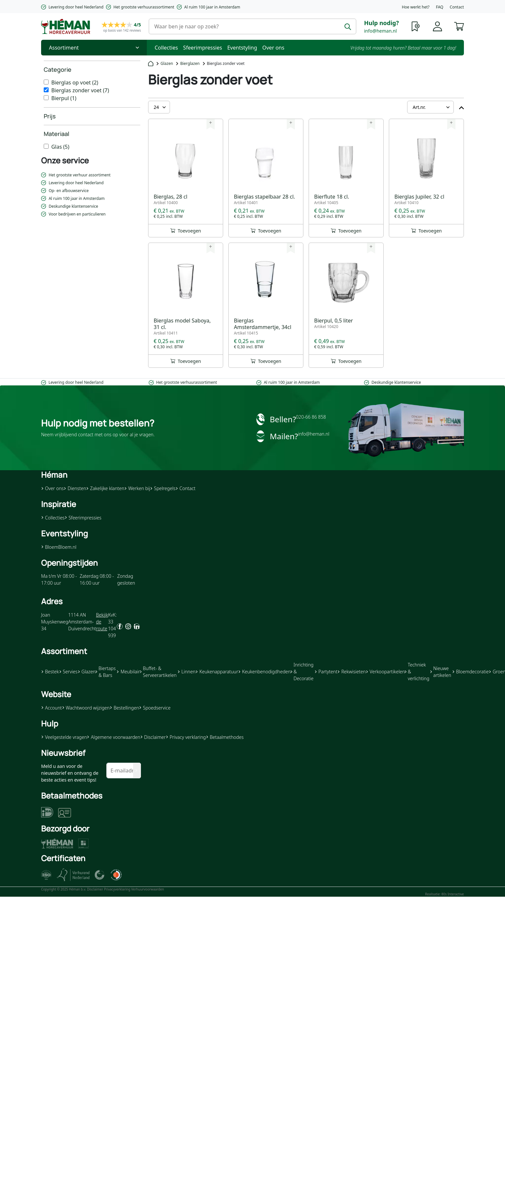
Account (51, 708)
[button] (459, 25)
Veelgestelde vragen (64, 737)
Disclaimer (153, 737)
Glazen (167, 63)
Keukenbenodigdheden (264, 671)
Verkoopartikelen (385, 671)
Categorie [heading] (57, 69)
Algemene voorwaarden (113, 737)
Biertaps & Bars (106, 671)
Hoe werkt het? (416, 7)
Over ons (273, 47)
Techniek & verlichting (417, 671)
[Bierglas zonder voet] (46, 89)
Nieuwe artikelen (440, 671)
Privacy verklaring (186, 737)
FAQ (439, 7)
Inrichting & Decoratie (302, 671)
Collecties (166, 47)
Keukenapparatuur (216, 671)
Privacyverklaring (117, 889)
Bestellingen (124, 708)
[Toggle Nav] (94, 48)
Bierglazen (190, 63)
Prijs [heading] (50, 116)
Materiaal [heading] (56, 134)
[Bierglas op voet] (46, 82)
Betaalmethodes (225, 737)
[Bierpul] (46, 97)
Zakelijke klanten (105, 488)
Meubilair (128, 671)
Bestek (50, 671)
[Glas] (46, 146)
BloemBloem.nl (58, 547)
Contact (457, 7)
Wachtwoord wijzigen (86, 708)
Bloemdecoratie (470, 671)
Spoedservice (154, 708)
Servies (68, 671)
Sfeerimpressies (202, 47)
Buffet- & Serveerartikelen (158, 671)
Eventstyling (242, 47)
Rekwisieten (351, 671)
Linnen (186, 671)
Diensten (75, 488)
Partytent (325, 671)
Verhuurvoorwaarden (147, 889)
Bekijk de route (102, 622)
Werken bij (137, 488)
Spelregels (163, 488)
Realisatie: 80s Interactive (444, 894)
